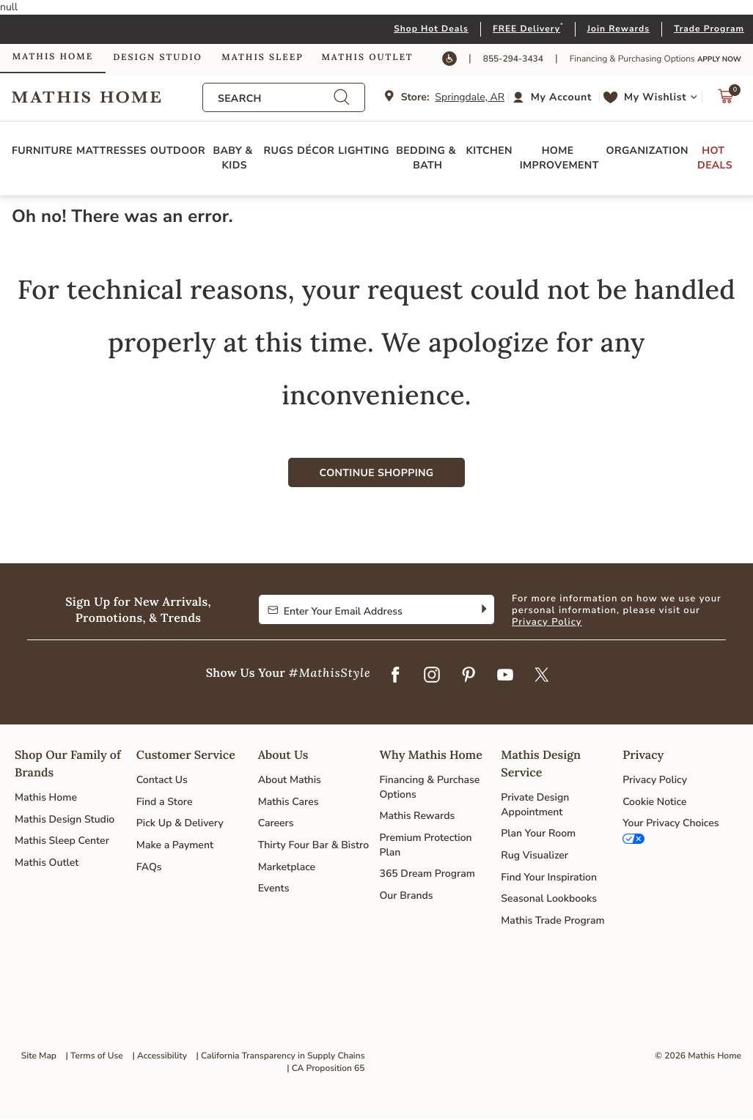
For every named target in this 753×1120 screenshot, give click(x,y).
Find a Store (164, 802)
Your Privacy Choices (670, 823)
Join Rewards (618, 29)
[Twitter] (542, 676)
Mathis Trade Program (552, 920)
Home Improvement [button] (559, 158)
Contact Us (162, 780)
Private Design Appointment (535, 804)
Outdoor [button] (177, 150)
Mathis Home (46, 797)
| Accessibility (159, 1056)
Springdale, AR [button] (469, 97)
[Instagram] (432, 676)
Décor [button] (315, 150)
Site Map (38, 1056)
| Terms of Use (94, 1056)
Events (274, 888)
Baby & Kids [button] (234, 158)
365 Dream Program (426, 873)
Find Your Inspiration (549, 877)
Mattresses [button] (111, 150)
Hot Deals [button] (714, 158)
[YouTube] (505, 676)
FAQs (149, 867)
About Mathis (289, 780)
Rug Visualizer (534, 855)
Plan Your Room (538, 833)
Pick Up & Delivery (180, 823)
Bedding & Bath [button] (427, 158)
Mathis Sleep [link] (262, 57)
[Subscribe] (482, 609)
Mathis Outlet (46, 862)
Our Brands (406, 895)
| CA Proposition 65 (325, 1069)
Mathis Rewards (417, 816)
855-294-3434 (513, 59)
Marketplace (286, 867)
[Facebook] (395, 676)
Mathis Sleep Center (62, 841)
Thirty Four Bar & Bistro (313, 845)
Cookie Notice (654, 802)
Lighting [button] (363, 150)
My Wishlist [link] (655, 97)
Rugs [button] (279, 150)
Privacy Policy (547, 621)
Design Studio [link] (157, 57)
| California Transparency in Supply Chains (280, 1056)
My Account (561, 97)
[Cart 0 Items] (726, 100)
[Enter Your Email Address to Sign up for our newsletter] (365, 609)
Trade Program (709, 29)
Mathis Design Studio (64, 819)
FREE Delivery (526, 29)
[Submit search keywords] (342, 97)
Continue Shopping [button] (377, 473)
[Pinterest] (468, 676)
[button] (554, 97)
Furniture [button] (42, 150)
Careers (276, 823)
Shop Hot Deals (431, 29)
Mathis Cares (288, 802)
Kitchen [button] (489, 150)
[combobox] (275, 99)
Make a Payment (174, 845)
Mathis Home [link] (52, 56)
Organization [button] (647, 150)
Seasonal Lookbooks (549, 898)
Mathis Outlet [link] (367, 57)
